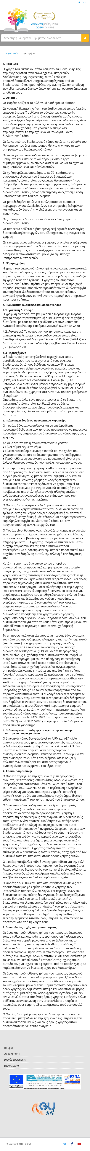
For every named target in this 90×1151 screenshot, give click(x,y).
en (84, 2)
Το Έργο (9, 1047)
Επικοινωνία (11, 1065)
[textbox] (41, 38)
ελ (79, 2)
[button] (85, 38)
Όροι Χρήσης (12, 1053)
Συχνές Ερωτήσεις (15, 1059)
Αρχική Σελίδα (12, 53)
